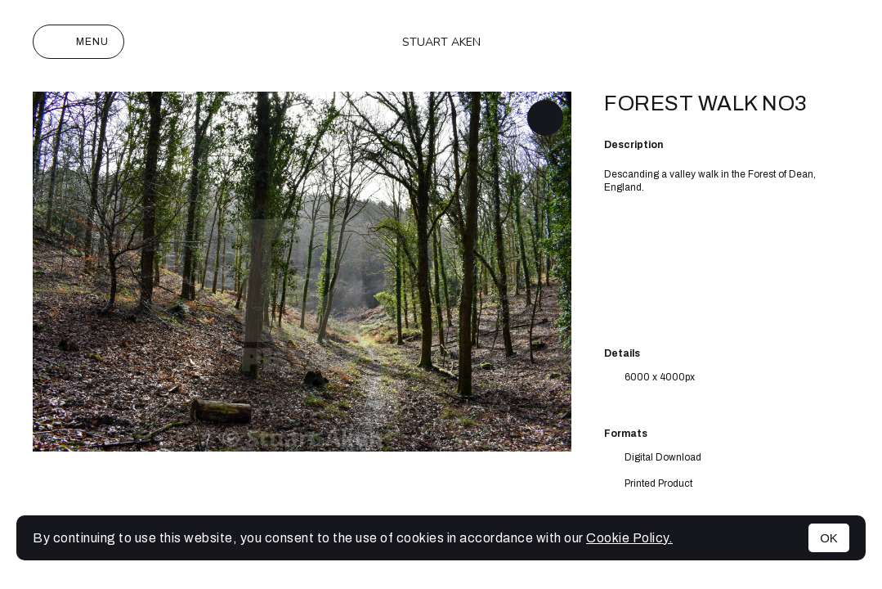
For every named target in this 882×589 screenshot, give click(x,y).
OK (829, 538)
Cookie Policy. (629, 538)
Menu (78, 42)
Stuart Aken (441, 42)
